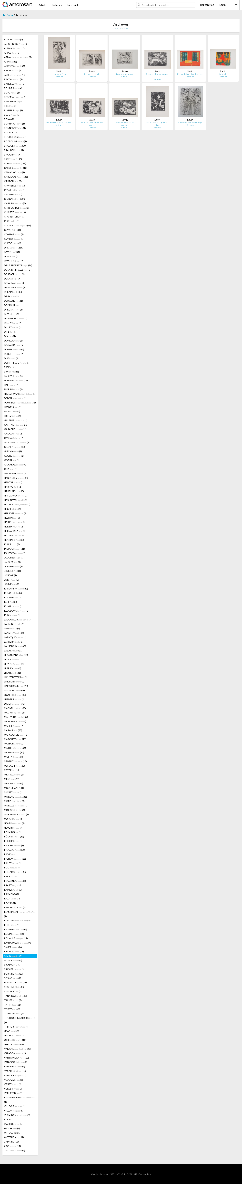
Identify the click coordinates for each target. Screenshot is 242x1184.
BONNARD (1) (14, 123)
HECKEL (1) (12, 508)
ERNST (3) (11, 371)
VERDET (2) (13, 1088)
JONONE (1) (10, 575)
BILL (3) (10, 105)
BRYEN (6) (13, 159)
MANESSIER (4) (15, 721)
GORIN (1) (12, 460)
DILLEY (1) (12, 327)
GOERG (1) (14, 455)
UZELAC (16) (14, 1044)
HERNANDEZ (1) (15, 531)
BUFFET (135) (15, 163)
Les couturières (59, 74)
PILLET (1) (12, 863)
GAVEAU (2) (13, 438)
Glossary (142, 1174)
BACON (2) (13, 79)
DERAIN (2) (13, 291)
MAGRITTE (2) (14, 712)
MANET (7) (13, 725)
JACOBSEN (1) (13, 557)
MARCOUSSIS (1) (16, 734)
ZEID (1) (14, 1150)
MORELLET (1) (15, 805)
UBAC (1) (11, 1031)
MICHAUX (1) (14, 774)
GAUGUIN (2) (13, 433)
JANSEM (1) (12, 562)
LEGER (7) (13, 659)
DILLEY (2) (12, 322)
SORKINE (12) (13, 973)
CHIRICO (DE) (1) (16, 207)
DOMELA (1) (13, 340)
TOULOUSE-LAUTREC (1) (20, 1020)
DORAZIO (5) (13, 345)
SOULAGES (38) (15, 982)
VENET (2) (12, 1084)
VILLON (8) (13, 1110)
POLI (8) (12, 867)
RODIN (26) (14, 933)
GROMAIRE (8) (15, 473)
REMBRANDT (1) (19, 914)
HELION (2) (12, 517)
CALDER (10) (15, 167)
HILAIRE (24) (14, 535)
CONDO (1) (13, 238)
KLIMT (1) (12, 606)
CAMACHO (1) (14, 172)
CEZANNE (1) (13, 194)
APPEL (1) (12, 52)
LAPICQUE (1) (15, 637)
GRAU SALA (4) (15, 464)
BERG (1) (12, 92)
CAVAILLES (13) (15, 185)
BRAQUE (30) (15, 145)
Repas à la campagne (124, 74)
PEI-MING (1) (12, 832)
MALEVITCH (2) (16, 717)
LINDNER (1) (14, 681)
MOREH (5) (14, 801)
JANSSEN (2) (13, 566)
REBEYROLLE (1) (15, 907)
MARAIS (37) (13, 730)
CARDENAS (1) (16, 176)
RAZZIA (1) (10, 903)
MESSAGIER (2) (14, 765)
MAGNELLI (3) (15, 708)
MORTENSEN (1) (16, 814)
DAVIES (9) (13, 260)
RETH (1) (11, 925)
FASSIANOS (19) (16, 380)
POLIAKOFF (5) (15, 872)
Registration (207, 4)
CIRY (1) (11, 221)
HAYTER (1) (17, 504)
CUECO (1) (12, 243)
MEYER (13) (12, 770)
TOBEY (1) (12, 1009)
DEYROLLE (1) (13, 305)
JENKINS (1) (12, 570)
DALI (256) (13, 247)
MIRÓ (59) (11, 779)
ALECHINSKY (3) (16, 43)
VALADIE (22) (17, 1048)
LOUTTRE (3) (15, 694)
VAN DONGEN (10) (16, 1057)
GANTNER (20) (16, 424)
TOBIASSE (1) (14, 1013)
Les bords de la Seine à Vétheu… (59, 122)
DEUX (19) (11, 296)
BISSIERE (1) (13, 110)
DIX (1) (10, 336)
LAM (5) (12, 628)
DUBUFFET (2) (13, 353)
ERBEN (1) (12, 367)
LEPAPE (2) (14, 663)
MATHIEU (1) (15, 748)
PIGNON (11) (15, 858)
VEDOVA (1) (13, 1079)
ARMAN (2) (18, 57)
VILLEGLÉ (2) (14, 1106)
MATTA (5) (13, 756)
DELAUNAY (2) (15, 287)
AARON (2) (13, 39)
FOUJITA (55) (20, 402)
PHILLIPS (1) (13, 841)
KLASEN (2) (12, 597)
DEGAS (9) (12, 278)
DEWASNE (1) (13, 300)
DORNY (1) (14, 349)
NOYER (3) (14, 823)
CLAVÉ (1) (12, 229)
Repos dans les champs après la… (157, 75)
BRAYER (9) (12, 154)
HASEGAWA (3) (15, 500)
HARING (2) (12, 486)
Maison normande (92, 74)
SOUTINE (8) (14, 987)
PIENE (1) (11, 854)
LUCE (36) (14, 703)
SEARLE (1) (13, 960)
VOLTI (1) (9, 1119)
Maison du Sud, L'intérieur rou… (190, 74)
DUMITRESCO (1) (16, 362)
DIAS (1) (11, 314)
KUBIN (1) (12, 615)
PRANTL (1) (12, 876)
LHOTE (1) (12, 672)
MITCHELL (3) (13, 783)
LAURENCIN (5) (15, 646)
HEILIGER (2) (15, 513)
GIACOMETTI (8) (17, 442)
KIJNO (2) (13, 593)
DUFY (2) (11, 358)
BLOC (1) (11, 114)
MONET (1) (13, 792)
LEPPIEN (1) (12, 668)
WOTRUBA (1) (14, 1137)
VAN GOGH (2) (15, 1062)
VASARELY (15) (15, 1071)
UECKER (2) (14, 1035)
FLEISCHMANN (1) (19, 393)
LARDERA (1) (13, 641)
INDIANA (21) (14, 548)
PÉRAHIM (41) (14, 836)
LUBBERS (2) (14, 699)
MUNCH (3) (13, 818)
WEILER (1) (12, 1128)
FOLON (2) (15, 398)
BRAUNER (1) (14, 150)
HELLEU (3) (14, 522)
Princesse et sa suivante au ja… (190, 122)
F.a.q (149, 1174)
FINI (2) (11, 384)
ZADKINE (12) (11, 1141)
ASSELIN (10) (15, 74)
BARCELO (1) (14, 83)
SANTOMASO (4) (17, 942)
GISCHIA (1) (13, 451)
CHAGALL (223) (15, 198)
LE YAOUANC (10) (16, 655)
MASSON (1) (13, 743)
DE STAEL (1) (14, 274)
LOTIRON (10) (14, 690)
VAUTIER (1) (15, 1075)
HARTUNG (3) (14, 491)
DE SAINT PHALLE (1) (17, 269)
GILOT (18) (14, 446)
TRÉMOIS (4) (16, 1026)
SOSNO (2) (12, 978)
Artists (42, 4)
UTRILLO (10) (15, 1040)
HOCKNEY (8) (14, 539)
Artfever (7, 15)
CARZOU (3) (13, 181)
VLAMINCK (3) (17, 1115)
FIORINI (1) (13, 389)
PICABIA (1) (14, 845)
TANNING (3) (15, 995)
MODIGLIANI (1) (14, 787)
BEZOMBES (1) (14, 101)
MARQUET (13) (15, 739)
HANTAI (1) (13, 482)
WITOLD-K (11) (12, 1132)
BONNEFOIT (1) (15, 128)
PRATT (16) (12, 885)
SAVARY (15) (14, 951)
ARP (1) (10, 61)
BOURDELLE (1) (12, 132)
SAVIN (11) (13, 956)
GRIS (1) (10, 469)
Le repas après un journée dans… (92, 123)
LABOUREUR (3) (17, 619)
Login (222, 4)
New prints (73, 4)
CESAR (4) (14, 190)
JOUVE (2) (11, 584)
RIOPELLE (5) (15, 929)
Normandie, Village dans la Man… (157, 123)
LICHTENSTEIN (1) (16, 677)
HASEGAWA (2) (15, 495)
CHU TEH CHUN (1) (14, 216)
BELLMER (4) (13, 88)
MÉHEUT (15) (15, 761)
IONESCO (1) (14, 553)
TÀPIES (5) (13, 1000)
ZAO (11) (12, 1146)
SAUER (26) (13, 947)
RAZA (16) (12, 898)
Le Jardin (223, 74)
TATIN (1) (12, 1004)
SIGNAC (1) (12, 964)
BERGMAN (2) (15, 97)
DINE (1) (10, 331)
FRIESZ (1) (12, 415)
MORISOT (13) (15, 810)
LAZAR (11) (13, 650)
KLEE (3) (10, 601)
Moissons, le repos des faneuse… (125, 123)
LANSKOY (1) (14, 632)
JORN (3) (11, 579)
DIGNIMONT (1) (15, 318)
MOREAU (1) (15, 796)
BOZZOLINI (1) (15, 141)
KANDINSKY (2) (16, 588)
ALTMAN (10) (14, 48)
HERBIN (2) (13, 526)
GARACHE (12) (15, 429)
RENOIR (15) (17, 920)
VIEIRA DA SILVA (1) (19, 1099)
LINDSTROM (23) (16, 686)
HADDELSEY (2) (16, 477)
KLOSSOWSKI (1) (16, 610)
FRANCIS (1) (12, 407)
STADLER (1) (12, 991)
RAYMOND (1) (11, 894)
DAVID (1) (12, 252)
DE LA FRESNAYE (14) (18, 265)
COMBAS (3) (14, 234)
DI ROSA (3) (13, 309)
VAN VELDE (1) (14, 1066)
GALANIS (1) (15, 420)
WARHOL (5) (13, 1123)
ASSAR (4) (12, 70)
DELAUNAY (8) (14, 283)
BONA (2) (9, 119)
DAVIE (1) (11, 256)
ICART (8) (12, 544)
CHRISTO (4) (15, 212)
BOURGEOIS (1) (15, 136)
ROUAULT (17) (16, 938)
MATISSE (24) (14, 752)
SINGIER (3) (14, 969)
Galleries (57, 4)
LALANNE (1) (14, 624)
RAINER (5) (13, 889)
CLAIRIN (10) (17, 225)
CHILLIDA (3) (15, 203)
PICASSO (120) (14, 849)
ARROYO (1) (14, 66)
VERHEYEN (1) (13, 1093)
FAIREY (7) (13, 376)
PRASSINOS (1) (15, 880)
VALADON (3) (15, 1053)
